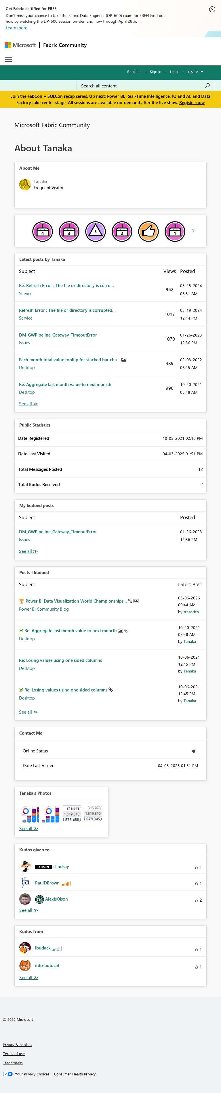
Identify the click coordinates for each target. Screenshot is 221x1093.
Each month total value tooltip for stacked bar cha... (70, 359)
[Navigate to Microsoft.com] (20, 45)
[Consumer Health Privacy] (75, 1074)
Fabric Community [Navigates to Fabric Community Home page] (65, 44)
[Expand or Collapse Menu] (8, 59)
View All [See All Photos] (28, 828)
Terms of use (14, 1053)
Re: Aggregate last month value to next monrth (65, 384)
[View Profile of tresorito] (191, 611)
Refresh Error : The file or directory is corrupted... (67, 310)
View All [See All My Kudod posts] (28, 551)
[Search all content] (145, 85)
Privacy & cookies (17, 1044)
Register (134, 71)
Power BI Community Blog (44, 609)
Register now (192, 102)
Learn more (16, 27)
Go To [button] (193, 71)
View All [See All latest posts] (28, 403)
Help (174, 71)
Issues (24, 342)
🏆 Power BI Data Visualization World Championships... (73, 601)
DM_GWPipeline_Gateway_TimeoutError (58, 335)
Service (26, 293)
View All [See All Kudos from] (28, 977)
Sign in (155, 71)
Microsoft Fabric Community (52, 125)
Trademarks (13, 1062)
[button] (30, 814)
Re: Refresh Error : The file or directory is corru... (66, 285)
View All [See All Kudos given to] (28, 910)
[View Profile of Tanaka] (190, 641)
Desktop (27, 367)
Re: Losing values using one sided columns (60, 660)
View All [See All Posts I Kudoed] (28, 712)
